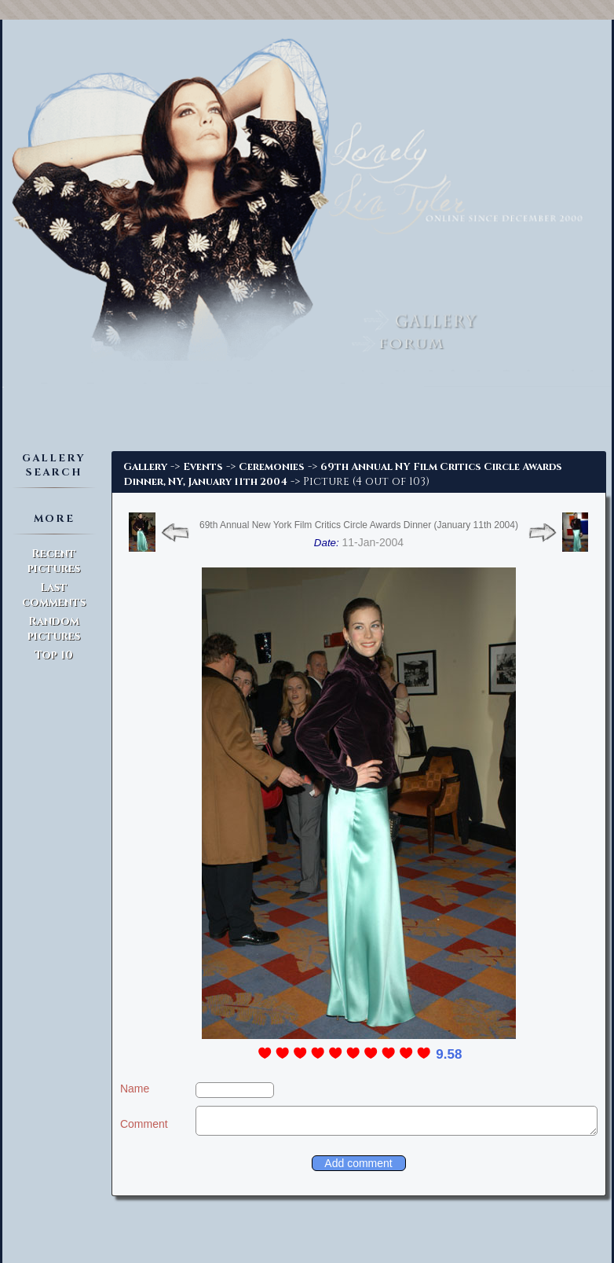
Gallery (145, 467)
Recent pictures (53, 561)
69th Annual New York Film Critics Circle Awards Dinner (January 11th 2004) (358, 525)
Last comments (54, 595)
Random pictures (53, 629)
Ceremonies (272, 467)
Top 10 (54, 655)
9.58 (449, 1054)
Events (203, 467)
